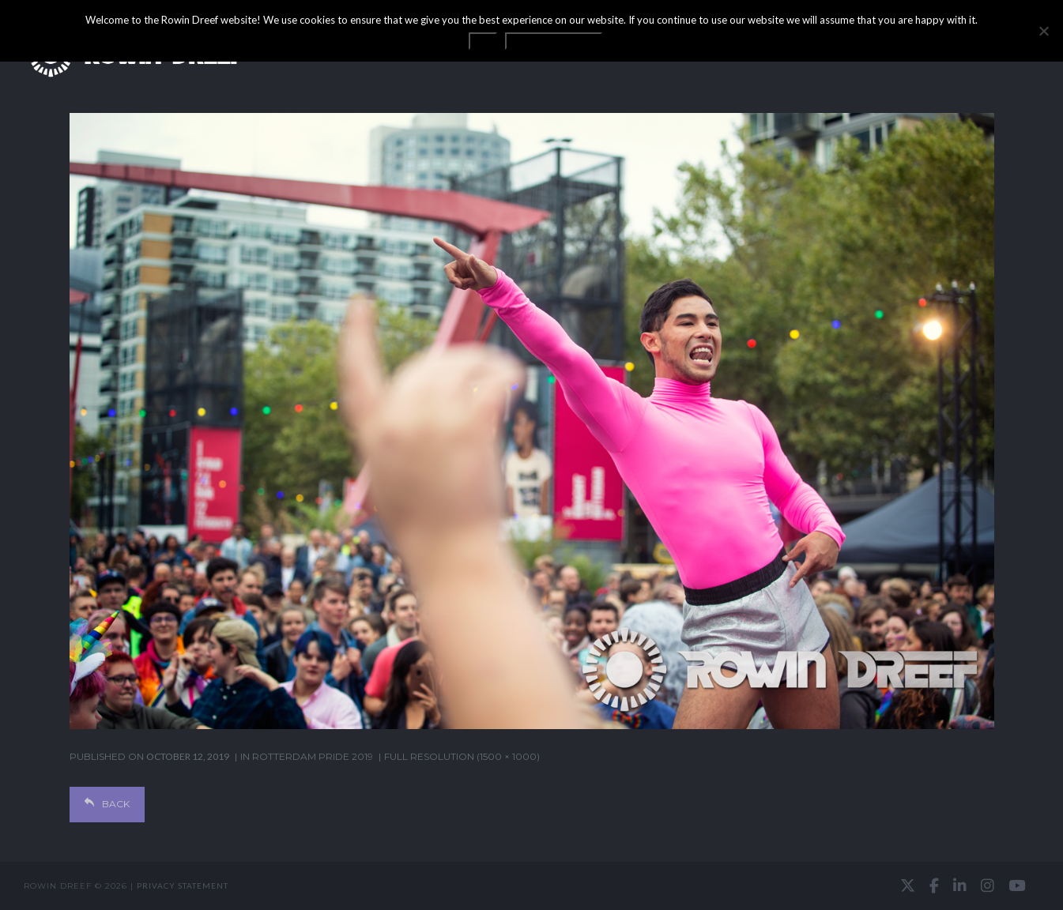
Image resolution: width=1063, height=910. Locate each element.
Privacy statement (182, 885)
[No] (1043, 31)
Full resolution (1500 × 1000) (462, 756)
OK (483, 41)
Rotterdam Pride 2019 (312, 756)
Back (107, 804)
